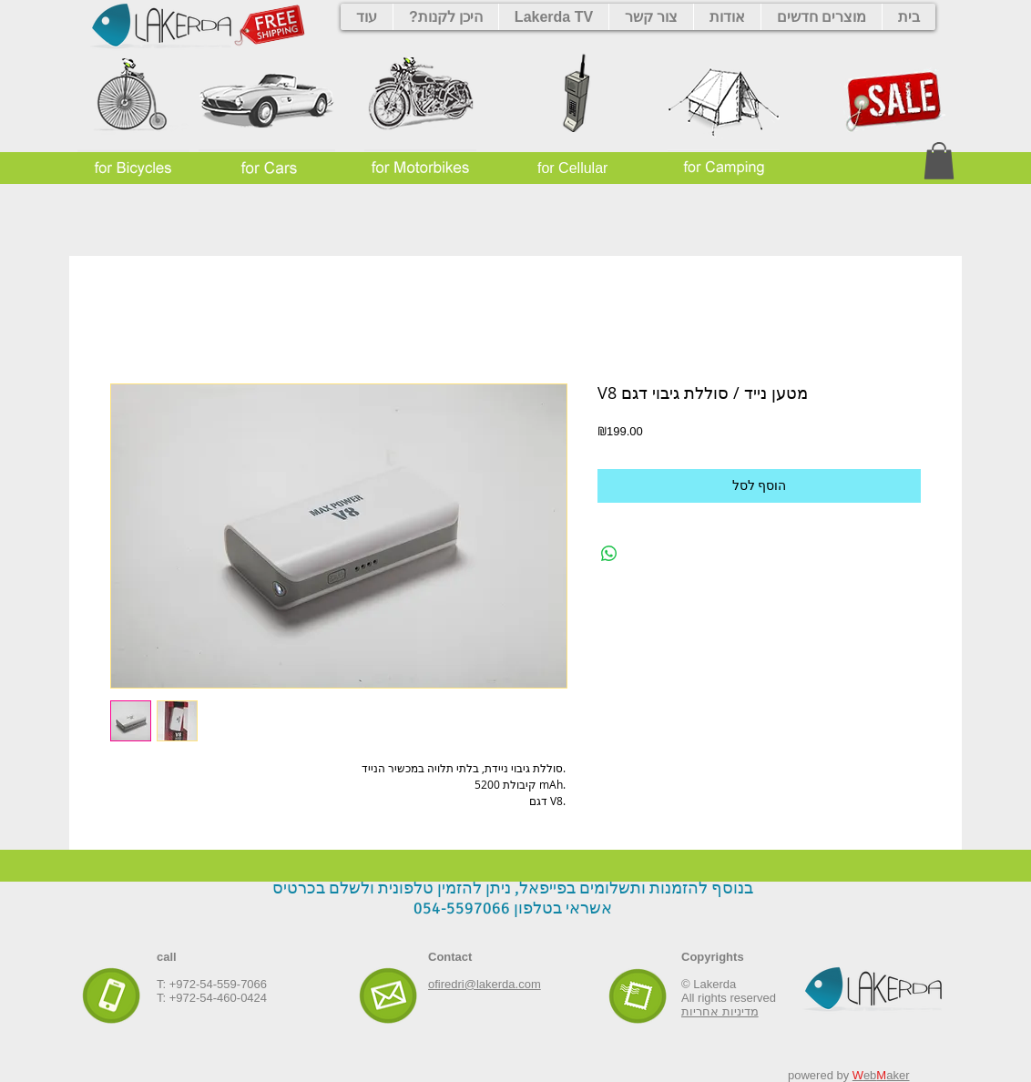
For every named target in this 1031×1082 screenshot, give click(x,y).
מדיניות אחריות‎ (720, 1011)
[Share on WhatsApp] (609, 554)
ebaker (881, 1075)
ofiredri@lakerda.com (484, 984)
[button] (939, 160)
